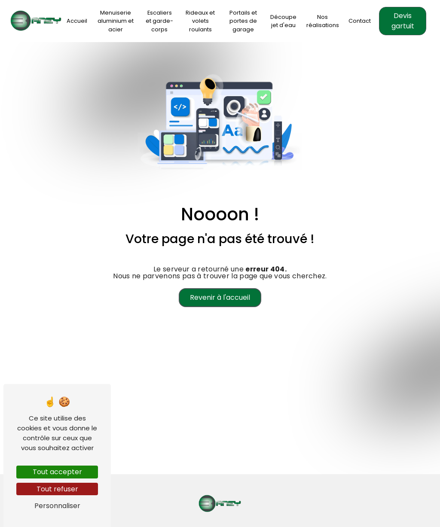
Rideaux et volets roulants (200, 21)
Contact (359, 20)
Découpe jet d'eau (283, 21)
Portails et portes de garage (243, 21)
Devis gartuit (402, 21)
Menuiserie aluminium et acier (116, 21)
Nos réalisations (322, 21)
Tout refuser (57, 489)
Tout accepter (57, 472)
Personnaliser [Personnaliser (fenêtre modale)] (57, 506)
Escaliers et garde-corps (159, 21)
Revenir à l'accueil (220, 297)
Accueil (77, 20)
